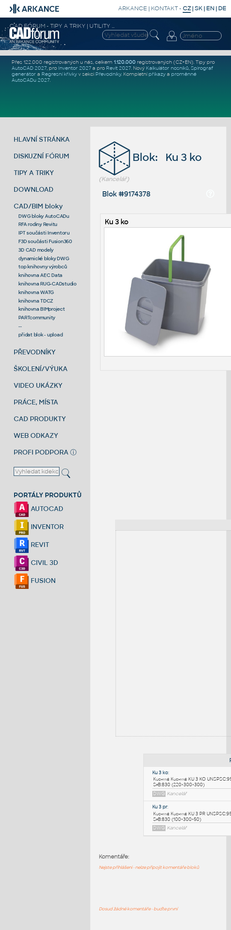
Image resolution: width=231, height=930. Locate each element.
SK (198, 8)
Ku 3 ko (116, 221)
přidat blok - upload (40, 335)
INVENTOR (39, 527)
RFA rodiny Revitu (37, 224)
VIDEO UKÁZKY (38, 385)
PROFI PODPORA (41, 452)
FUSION (35, 580)
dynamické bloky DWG (43, 258)
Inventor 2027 (74, 68)
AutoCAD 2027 (29, 68)
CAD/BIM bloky (38, 206)
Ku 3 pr (159, 807)
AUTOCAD (38, 509)
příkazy (157, 74)
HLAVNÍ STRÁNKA (42, 139)
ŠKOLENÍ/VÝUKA (41, 369)
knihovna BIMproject (41, 309)
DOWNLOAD (33, 189)
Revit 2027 (118, 68)
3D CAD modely (35, 250)
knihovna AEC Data (40, 275)
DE (222, 8)
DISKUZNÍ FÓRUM (41, 156)
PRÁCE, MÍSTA (36, 402)
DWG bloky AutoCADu (43, 216)
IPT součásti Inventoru (44, 233)
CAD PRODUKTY (40, 419)
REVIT (31, 545)
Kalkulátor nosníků (167, 68)
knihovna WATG (36, 292)
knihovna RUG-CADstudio (47, 284)
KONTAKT (164, 8)
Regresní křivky (59, 74)
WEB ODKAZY (36, 435)
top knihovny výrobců (42, 267)
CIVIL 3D (36, 563)
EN (210, 8)
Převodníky (108, 74)
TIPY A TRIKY (34, 173)
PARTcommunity (36, 318)
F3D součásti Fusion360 (45, 241)
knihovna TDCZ (35, 301)
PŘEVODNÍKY (35, 352)
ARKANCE (132, 8)
